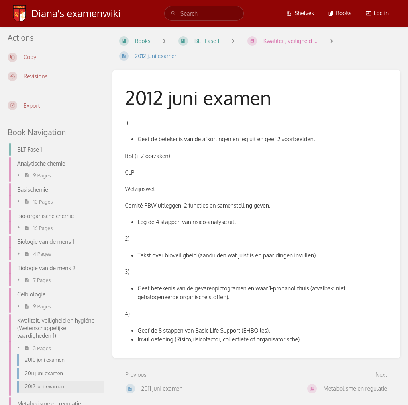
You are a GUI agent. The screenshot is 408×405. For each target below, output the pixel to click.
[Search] (173, 13)
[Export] (53, 105)
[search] (204, 13)
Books (339, 13)
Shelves (300, 13)
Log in (377, 13)
